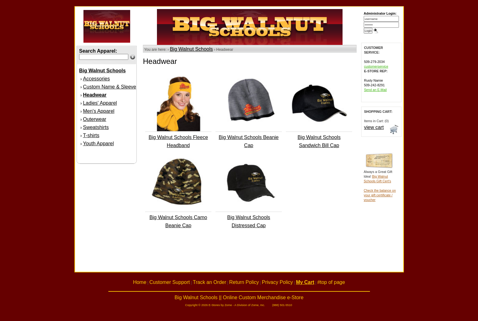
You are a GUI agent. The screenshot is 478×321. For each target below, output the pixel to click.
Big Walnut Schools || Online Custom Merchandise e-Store (238, 297)
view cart (374, 127)
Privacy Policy (277, 282)
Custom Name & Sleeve (109, 86)
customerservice (376, 66)
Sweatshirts (96, 127)
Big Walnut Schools (191, 49)
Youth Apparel (98, 143)
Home (139, 282)
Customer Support (169, 282)
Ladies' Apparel (100, 103)
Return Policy (244, 282)
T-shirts (91, 135)
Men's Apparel (98, 111)
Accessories (96, 78)
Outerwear (94, 119)
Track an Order (209, 282)
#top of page (331, 282)
